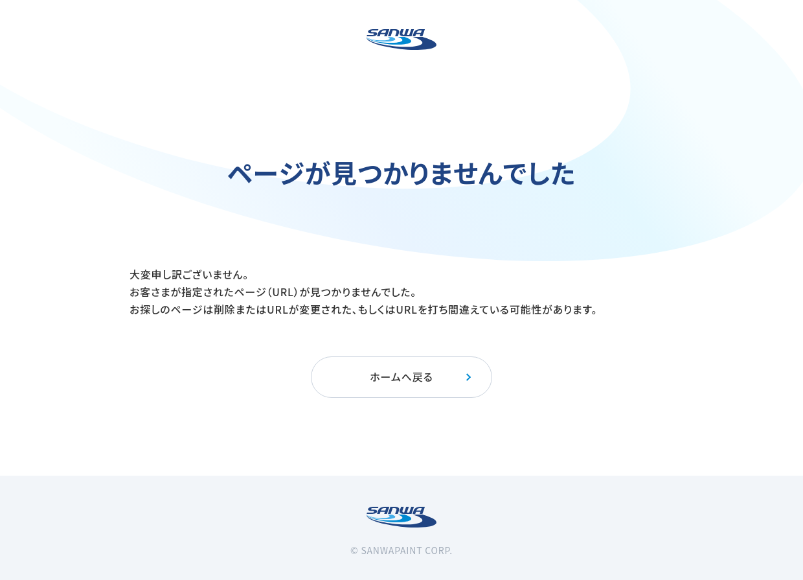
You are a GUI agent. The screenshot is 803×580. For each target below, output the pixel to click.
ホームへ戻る (421, 376)
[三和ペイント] (401, 39)
